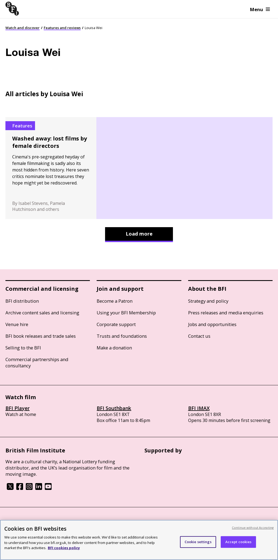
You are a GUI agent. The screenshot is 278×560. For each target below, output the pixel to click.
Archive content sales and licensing (42, 312)
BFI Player (17, 408)
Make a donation (114, 348)
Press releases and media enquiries (225, 312)
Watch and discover (22, 27)
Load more (139, 233)
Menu (260, 9)
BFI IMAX (199, 408)
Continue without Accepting (253, 527)
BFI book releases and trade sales (40, 336)
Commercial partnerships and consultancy (36, 362)
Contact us (199, 336)
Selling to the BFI (23, 348)
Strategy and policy (208, 301)
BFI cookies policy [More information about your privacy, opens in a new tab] (64, 547)
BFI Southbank (114, 408)
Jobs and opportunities (212, 324)
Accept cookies (238, 541)
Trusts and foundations (122, 336)
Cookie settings (198, 541)
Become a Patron (114, 301)
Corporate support (116, 324)
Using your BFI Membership (126, 312)
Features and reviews (62, 27)
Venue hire (16, 324)
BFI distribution (22, 301)
